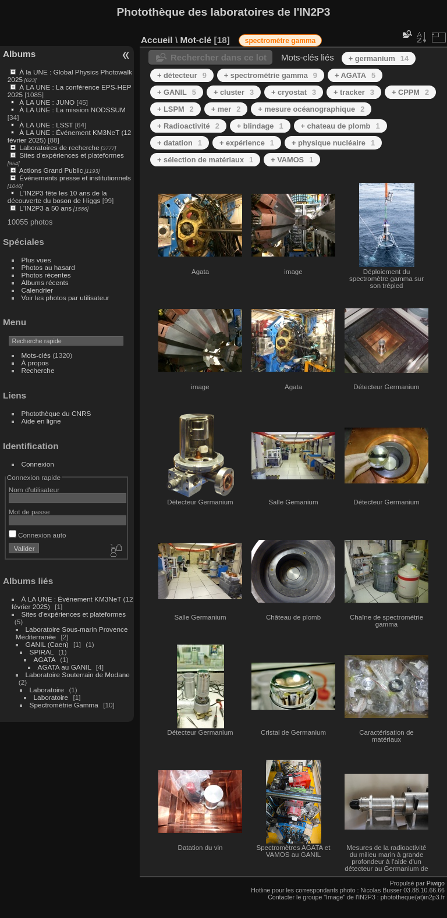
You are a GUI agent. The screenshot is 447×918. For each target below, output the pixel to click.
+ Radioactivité (188, 126)
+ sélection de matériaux (205, 159)
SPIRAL (42, 652)
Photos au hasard (48, 267)
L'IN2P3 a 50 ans (45, 208)
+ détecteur (182, 75)
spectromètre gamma (280, 41)
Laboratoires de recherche (59, 147)
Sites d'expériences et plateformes (71, 155)
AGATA (45, 659)
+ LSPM (175, 109)
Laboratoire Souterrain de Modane (78, 674)
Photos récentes (46, 275)
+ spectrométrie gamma (270, 75)
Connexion (38, 464)
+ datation (179, 142)
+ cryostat (293, 92)
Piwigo (436, 883)
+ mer (226, 109)
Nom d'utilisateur (34, 489)
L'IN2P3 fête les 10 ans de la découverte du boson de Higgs (57, 196)
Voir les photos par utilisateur (65, 297)
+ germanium (379, 58)
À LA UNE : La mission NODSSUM (72, 109)
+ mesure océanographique (311, 109)
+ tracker (354, 92)
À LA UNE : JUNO (47, 102)
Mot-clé (195, 40)
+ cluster (234, 92)
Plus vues (36, 260)
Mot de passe (29, 511)
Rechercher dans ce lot (219, 57)
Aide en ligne (41, 421)
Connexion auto (37, 535)
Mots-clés (36, 355)
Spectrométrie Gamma (64, 705)
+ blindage (260, 126)
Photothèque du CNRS (56, 413)
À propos (35, 363)
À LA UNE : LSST (46, 125)
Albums (19, 54)
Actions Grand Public (51, 170)
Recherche (38, 370)
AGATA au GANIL (64, 667)
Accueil (157, 40)
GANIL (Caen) (47, 644)
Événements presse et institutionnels (75, 178)
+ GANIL (176, 92)
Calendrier (37, 290)
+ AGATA (355, 75)
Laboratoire (47, 689)
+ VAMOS (292, 159)
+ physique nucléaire (333, 142)
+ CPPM (410, 92)
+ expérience (246, 142)
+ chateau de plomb (340, 126)
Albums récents (45, 282)
